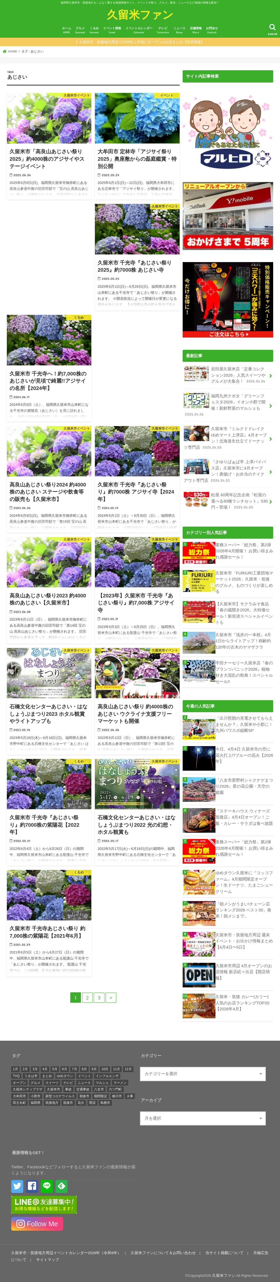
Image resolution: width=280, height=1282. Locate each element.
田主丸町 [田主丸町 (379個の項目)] (19, 1100)
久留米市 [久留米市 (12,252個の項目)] (53, 1087)
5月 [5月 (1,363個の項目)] (54, 1067)
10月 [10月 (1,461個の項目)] (104, 1067)
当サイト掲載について (210, 1251)
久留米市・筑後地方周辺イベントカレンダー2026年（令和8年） (62, 1251)
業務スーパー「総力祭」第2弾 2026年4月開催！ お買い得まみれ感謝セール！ (244, 549)
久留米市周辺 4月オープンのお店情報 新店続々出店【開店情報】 (243, 969)
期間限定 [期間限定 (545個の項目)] (100, 1094)
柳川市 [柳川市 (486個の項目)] (117, 1094)
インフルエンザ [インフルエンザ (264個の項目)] (107, 1073)
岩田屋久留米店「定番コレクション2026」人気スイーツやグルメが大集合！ (225, 375)
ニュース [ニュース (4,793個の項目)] (84, 1080)
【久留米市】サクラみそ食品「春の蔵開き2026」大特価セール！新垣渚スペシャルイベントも (244, 611)
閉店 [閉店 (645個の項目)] (92, 1100)
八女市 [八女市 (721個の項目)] (99, 1087)
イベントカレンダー (139, 30)
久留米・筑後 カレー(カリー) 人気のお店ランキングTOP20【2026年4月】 (242, 1000)
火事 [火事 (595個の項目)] (130, 1094)
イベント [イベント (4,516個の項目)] (84, 1073)
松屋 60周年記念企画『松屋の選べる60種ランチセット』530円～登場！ (225, 499)
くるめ (94, 30)
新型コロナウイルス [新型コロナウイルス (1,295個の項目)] (60, 1094)
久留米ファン (140, 14)
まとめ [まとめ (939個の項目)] (47, 1073)
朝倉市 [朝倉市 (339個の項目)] (84, 1094)
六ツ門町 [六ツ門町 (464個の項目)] (115, 1087)
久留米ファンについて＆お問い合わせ (153, 1251)
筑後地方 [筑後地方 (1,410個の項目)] (52, 1100)
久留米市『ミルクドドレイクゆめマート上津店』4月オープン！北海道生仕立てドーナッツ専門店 (225, 437)
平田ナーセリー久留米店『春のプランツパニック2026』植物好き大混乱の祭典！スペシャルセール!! (244, 670)
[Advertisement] (49, 252)
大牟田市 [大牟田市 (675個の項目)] (19, 1094)
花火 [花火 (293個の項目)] (81, 1100)
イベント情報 (112, 30)
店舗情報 (196, 30)
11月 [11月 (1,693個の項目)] (116, 1067)
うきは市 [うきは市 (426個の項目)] (30, 1073)
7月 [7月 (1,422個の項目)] (74, 1067)
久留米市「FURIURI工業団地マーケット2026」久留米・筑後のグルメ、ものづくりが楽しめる (244, 580)
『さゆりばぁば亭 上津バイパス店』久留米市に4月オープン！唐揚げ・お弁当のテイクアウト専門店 (225, 470)
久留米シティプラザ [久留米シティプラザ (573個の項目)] (27, 1087)
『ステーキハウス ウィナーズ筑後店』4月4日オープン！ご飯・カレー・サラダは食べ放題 (244, 814)
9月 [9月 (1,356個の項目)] (94, 1067)
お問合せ (212, 30)
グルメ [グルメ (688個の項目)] (35, 1080)
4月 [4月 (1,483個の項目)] (45, 1067)
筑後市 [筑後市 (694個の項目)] (68, 1100)
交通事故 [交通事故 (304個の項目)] (82, 1087)
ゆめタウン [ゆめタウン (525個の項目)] (65, 1073)
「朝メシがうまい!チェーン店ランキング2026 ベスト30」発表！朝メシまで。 (243, 907)
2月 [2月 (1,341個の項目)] (25, 1067)
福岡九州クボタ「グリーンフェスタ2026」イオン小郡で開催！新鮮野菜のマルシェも (224, 404)
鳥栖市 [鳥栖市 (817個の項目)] (105, 1100)
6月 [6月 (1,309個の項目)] (64, 1067)
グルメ (80, 30)
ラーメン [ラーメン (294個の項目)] (120, 1080)
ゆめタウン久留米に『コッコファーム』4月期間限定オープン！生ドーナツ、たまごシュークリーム (244, 880)
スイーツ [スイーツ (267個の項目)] (52, 1080)
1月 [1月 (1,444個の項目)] (15, 1067)
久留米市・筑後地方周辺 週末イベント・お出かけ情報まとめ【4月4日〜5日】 (244, 938)
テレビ (163, 30)
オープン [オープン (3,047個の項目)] (19, 1080)
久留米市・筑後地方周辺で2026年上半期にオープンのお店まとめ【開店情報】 (141, 42)
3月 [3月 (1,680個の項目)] (35, 1067)
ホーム (66, 30)
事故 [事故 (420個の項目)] (68, 1087)
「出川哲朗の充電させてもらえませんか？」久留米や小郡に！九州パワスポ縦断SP (244, 722)
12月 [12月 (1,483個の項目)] (128, 1067)
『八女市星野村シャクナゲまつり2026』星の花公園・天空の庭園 (244, 784)
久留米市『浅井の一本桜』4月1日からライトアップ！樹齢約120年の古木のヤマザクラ (243, 638)
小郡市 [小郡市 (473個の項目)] (35, 1094)
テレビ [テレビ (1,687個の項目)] (68, 1080)
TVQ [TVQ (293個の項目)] (16, 1073)
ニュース (179, 30)
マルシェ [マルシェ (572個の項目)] (102, 1080)
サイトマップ (34, 1257)
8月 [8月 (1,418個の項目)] (84, 1067)
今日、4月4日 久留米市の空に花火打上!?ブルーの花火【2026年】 (244, 753)
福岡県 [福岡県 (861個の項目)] (35, 1100)
